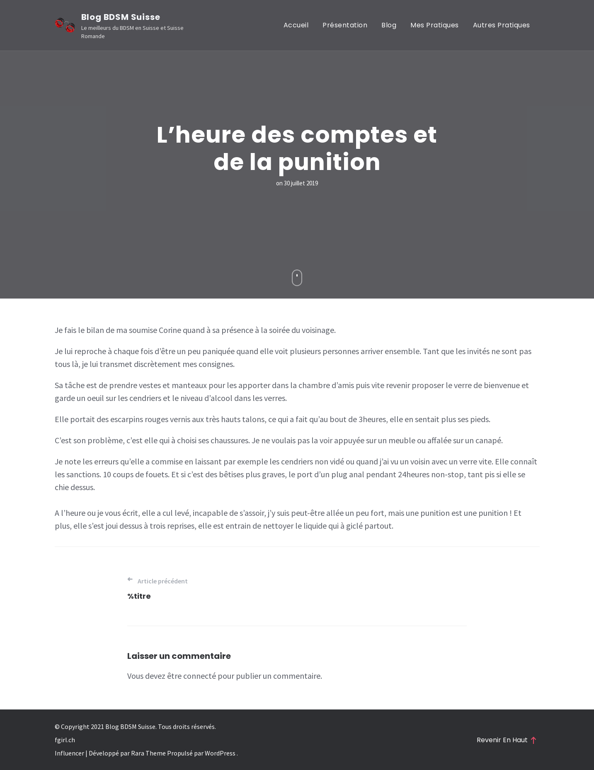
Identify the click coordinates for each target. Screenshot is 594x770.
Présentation (344, 25)
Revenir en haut (506, 740)
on (297, 183)
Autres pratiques (501, 25)
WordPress (220, 753)
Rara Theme (148, 753)
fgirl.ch (65, 740)
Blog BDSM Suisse (120, 17)
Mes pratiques (434, 25)
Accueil (296, 25)
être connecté (191, 675)
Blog (388, 25)
